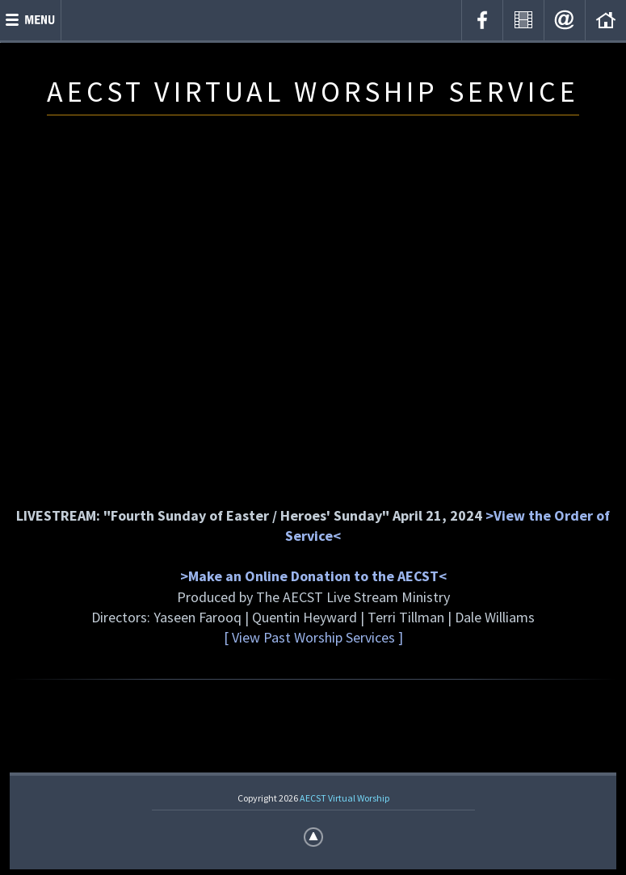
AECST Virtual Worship (344, 798)
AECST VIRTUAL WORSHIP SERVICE (313, 91)
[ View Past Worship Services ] (313, 637)
